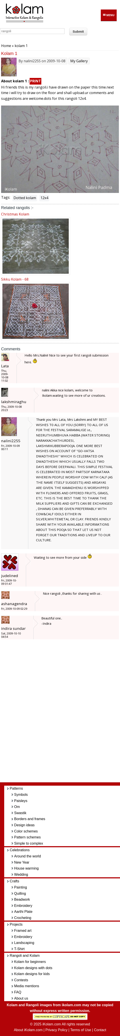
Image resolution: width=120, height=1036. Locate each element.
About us (21, 998)
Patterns (16, 788)
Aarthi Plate (23, 911)
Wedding (21, 874)
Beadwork (22, 899)
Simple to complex (28, 843)
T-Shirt (19, 949)
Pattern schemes (27, 837)
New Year (21, 862)
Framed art (22, 930)
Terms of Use (80, 1030)
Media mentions (26, 986)
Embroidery (23, 906)
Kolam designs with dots (33, 968)
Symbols (21, 794)
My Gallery (79, 60)
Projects (16, 924)
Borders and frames (29, 819)
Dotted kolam (24, 197)
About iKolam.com (28, 1030)
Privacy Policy (57, 1030)
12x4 (44, 197)
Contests (21, 980)
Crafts (14, 881)
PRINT (35, 81)
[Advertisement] (64, 713)
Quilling (20, 893)
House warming (26, 868)
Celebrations (20, 850)
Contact (100, 1030)
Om (17, 807)
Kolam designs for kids (32, 974)
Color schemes (26, 831)
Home (6, 45)
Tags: (5, 197)
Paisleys (20, 801)
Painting (20, 887)
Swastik (20, 813)
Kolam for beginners (30, 962)
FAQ (17, 992)
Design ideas (24, 825)
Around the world (27, 856)
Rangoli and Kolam (25, 955)
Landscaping (24, 943)
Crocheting (22, 918)
